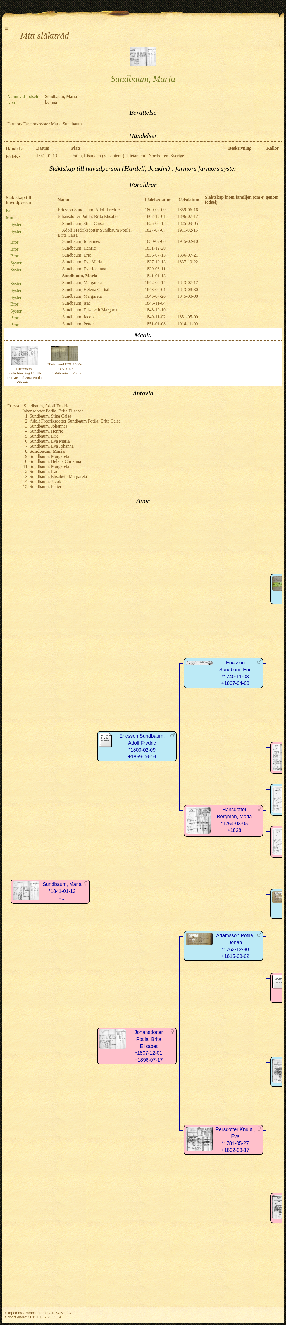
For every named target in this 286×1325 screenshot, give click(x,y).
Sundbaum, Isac (76, 303)
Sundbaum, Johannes (81, 241)
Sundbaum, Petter (78, 324)
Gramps (29, 1313)
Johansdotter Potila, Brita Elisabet (88, 216)
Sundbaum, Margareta (82, 282)
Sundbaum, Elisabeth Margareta (90, 310)
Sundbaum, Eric (76, 255)
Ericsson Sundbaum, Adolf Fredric (89, 209)
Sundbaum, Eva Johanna (84, 268)
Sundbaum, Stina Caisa (83, 223)
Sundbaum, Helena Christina (87, 289)
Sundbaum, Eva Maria (82, 261)
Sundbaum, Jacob (78, 317)
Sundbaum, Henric (79, 248)
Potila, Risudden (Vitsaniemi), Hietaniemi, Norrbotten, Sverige (127, 155)
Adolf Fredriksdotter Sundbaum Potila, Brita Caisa (75, 421)
